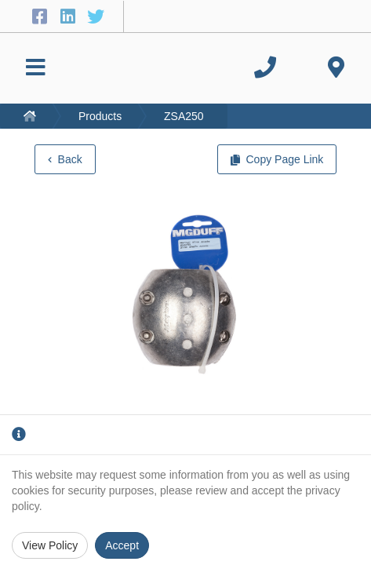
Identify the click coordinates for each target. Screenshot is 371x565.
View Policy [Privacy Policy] (50, 545)
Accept (122, 545)
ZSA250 (184, 116)
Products (100, 116)
